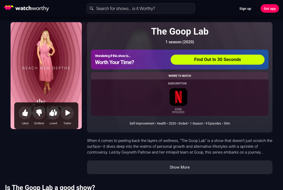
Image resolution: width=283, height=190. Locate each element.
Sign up (245, 9)
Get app (270, 9)
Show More (180, 167)
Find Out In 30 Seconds (217, 59)
